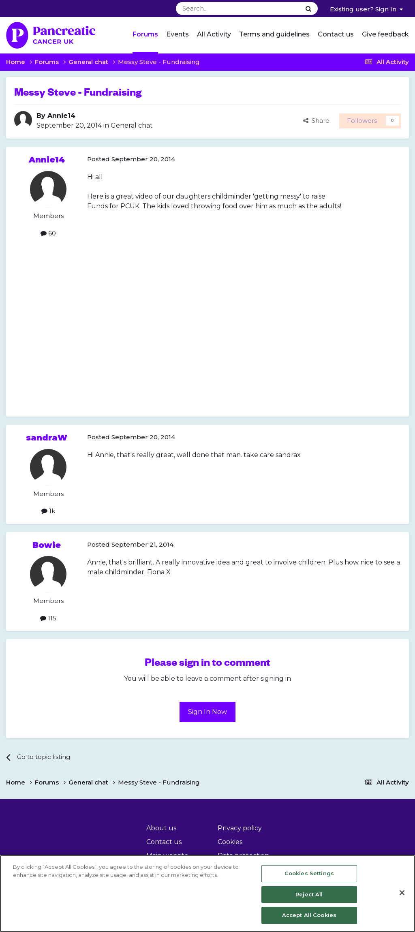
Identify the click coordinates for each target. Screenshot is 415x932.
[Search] (218, 8)
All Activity (214, 34)
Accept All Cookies (309, 915)
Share (316, 120)
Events (177, 34)
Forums (145, 34)
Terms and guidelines (274, 34)
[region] (207, 893)
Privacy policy (240, 828)
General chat (132, 125)
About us (161, 828)
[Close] (402, 893)
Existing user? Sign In (366, 9)
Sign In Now (207, 712)
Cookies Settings (309, 873)
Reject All (309, 894)
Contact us (336, 34)
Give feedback (385, 34)
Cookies (230, 842)
